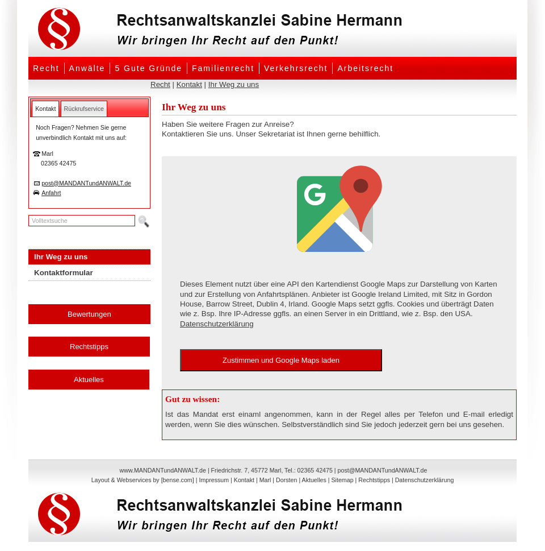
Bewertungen (89, 314)
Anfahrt (51, 192)
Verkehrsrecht (296, 68)
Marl (265, 480)
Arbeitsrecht (365, 68)
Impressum (214, 480)
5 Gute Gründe (148, 68)
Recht (46, 68)
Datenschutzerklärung (217, 324)
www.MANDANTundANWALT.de (163, 470)
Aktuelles (89, 379)
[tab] (45, 109)
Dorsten (286, 480)
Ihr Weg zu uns (233, 84)
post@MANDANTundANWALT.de (86, 183)
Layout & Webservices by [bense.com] (142, 480)
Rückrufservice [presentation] (84, 108)
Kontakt (189, 84)
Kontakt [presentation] (45, 108)
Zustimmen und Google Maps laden (281, 360)
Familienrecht (223, 68)
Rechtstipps (89, 346)
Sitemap (342, 480)
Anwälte (87, 68)
